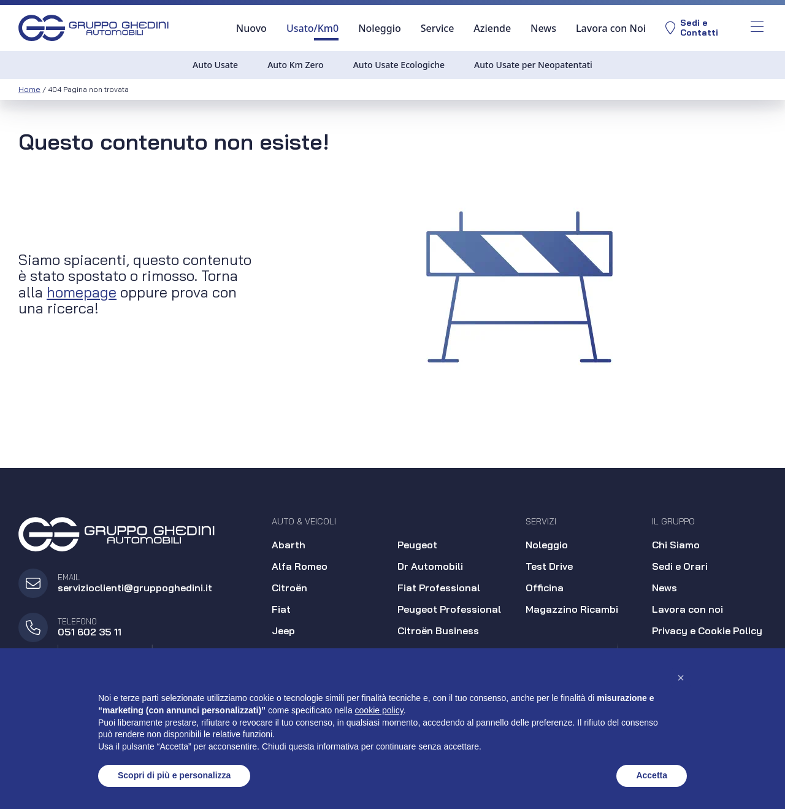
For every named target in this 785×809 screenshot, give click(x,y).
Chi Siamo (676, 545)
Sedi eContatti (691, 27)
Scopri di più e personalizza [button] (174, 775)
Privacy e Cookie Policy (707, 630)
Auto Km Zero (295, 65)
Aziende (492, 28)
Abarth (288, 545)
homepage (82, 292)
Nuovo (251, 28)
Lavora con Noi (611, 28)
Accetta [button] (651, 775)
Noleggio (379, 28)
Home (29, 89)
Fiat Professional (438, 587)
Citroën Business (438, 630)
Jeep (283, 630)
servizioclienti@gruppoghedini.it (135, 587)
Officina (545, 587)
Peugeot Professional (449, 609)
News (543, 28)
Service (437, 28)
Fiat (281, 609)
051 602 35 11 (89, 632)
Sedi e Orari (680, 566)
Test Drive (549, 566)
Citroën (289, 587)
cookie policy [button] (379, 710)
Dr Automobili (430, 566)
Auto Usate (215, 65)
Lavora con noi (687, 609)
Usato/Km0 (312, 28)
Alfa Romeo (299, 566)
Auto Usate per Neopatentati (533, 65)
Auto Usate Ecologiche (399, 65)
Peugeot (417, 545)
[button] (681, 678)
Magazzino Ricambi (572, 609)
